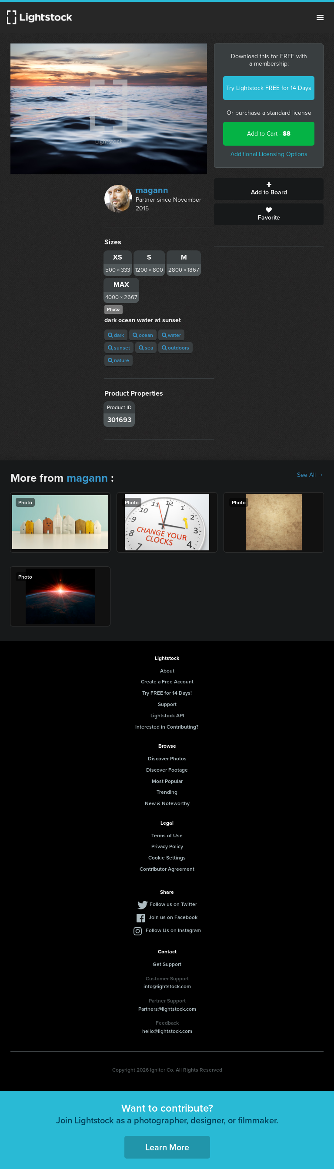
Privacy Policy (167, 846)
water (171, 335)
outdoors (175, 347)
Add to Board (268, 189)
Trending (167, 792)
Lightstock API (167, 715)
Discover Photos (167, 758)
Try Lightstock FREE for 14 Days (268, 88)
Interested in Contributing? (167, 726)
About (167, 670)
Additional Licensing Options (268, 154)
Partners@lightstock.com (167, 1008)
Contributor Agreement (167, 869)
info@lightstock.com (167, 986)
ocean (143, 335)
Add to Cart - (269, 133)
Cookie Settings (167, 857)
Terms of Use (167, 835)
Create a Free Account (167, 681)
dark (116, 335)
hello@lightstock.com (167, 1031)
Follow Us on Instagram (173, 930)
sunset (119, 347)
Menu (320, 17)
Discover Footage (167, 769)
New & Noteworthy (167, 803)
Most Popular (167, 781)
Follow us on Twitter (173, 904)
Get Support (167, 964)
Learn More (167, 1147)
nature (118, 360)
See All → (310, 475)
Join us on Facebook (173, 917)
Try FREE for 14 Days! (167, 692)
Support (167, 704)
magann (152, 189)
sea (146, 347)
